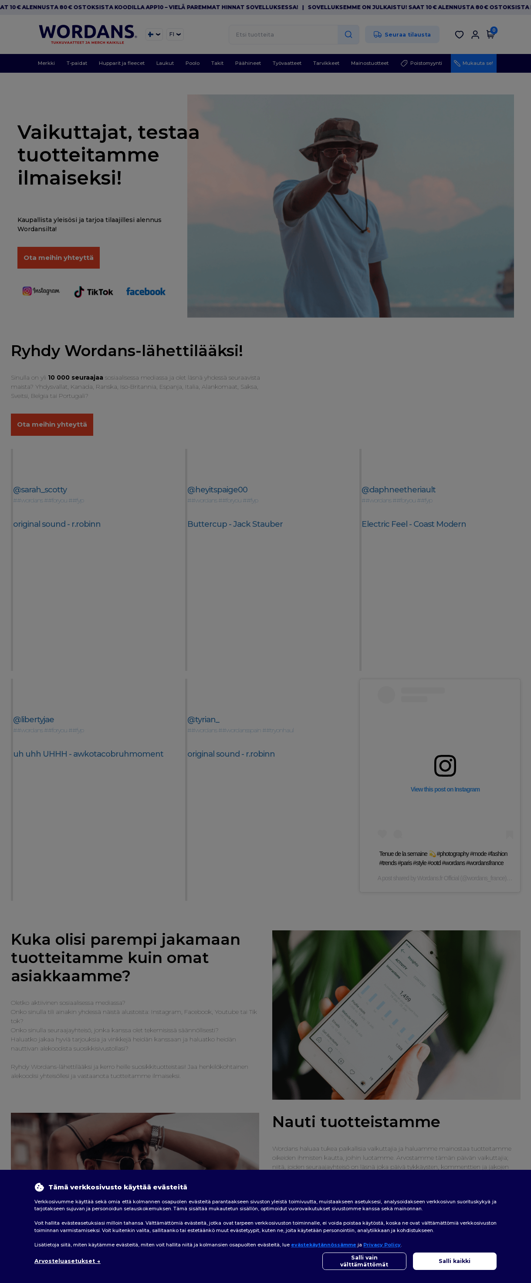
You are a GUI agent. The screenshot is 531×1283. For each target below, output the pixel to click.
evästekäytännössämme (323, 1245)
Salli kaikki (454, 1261)
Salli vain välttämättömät (364, 1261)
